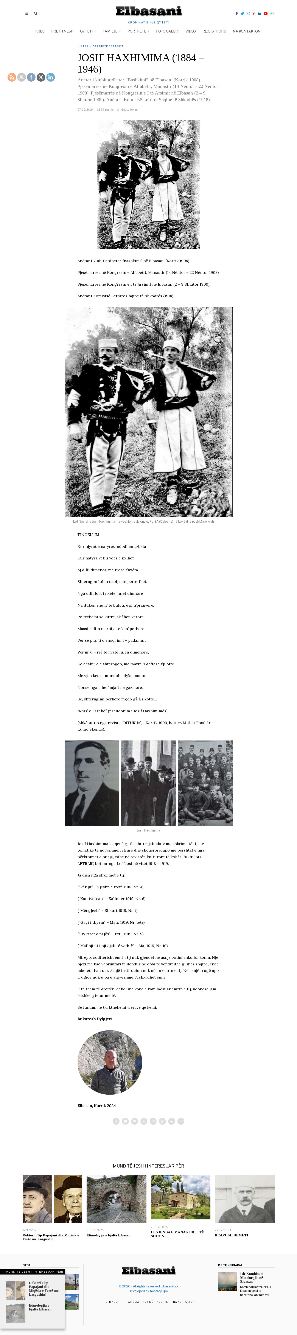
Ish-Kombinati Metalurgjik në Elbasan (251, 1278)
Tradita (117, 46)
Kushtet (163, 1301)
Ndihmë (148, 1301)
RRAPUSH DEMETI (231, 1235)
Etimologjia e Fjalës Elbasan (109, 1235)
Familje (110, 31)
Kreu (40, 31)
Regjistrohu (214, 31)
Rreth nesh (62, 31)
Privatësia (131, 1301)
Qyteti (86, 31)
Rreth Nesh (110, 1301)
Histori (84, 46)
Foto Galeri (167, 31)
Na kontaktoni (247, 31)
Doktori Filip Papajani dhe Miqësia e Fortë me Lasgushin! (51, 1237)
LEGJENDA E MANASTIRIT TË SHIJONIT (177, 1234)
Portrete (137, 31)
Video (190, 31)
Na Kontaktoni (184, 1301)
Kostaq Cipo (159, 1291)
